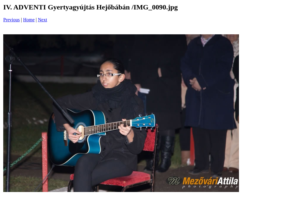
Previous (11, 19)
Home (29, 19)
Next (42, 19)
